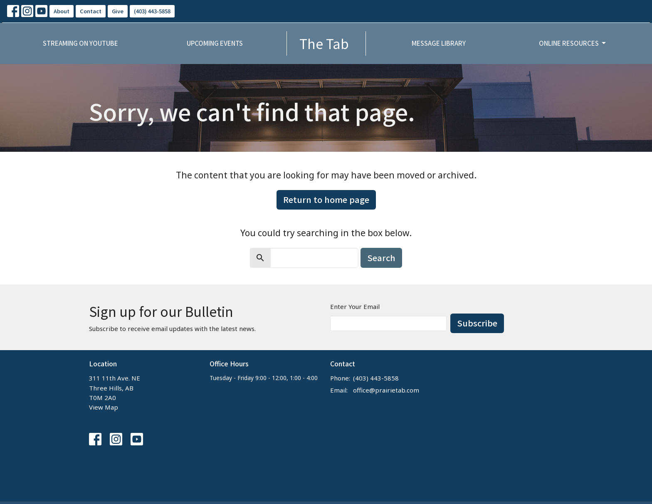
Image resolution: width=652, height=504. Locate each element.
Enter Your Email (355, 306)
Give (117, 11)
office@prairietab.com (386, 390)
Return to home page (326, 199)
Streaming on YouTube (80, 43)
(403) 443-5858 (152, 11)
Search (381, 258)
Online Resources (573, 43)
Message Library (439, 43)
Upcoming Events (215, 43)
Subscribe (477, 323)
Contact (90, 11)
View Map (103, 407)
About (61, 11)
